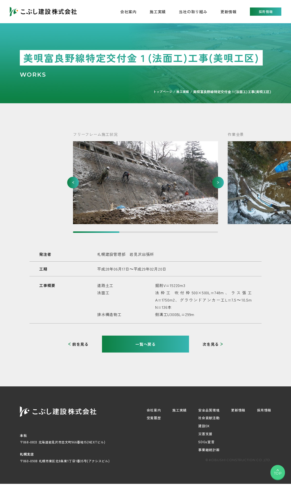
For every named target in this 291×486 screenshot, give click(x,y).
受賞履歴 (154, 417)
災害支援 (205, 433)
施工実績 (158, 12)
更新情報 (228, 12)
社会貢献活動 (208, 417)
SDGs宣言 (206, 441)
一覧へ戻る (145, 344)
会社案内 (154, 410)
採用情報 (266, 11)
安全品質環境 (208, 410)
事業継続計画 (208, 449)
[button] (73, 182)
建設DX (204, 425)
